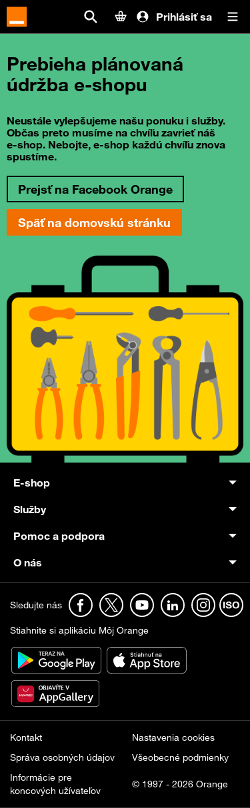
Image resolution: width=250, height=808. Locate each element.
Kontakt (26, 737)
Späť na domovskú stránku (94, 222)
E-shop (31, 482)
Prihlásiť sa (174, 16)
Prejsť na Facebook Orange (95, 189)
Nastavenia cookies (173, 737)
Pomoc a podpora (59, 535)
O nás (27, 562)
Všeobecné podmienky (180, 757)
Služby (29, 509)
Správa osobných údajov (62, 757)
